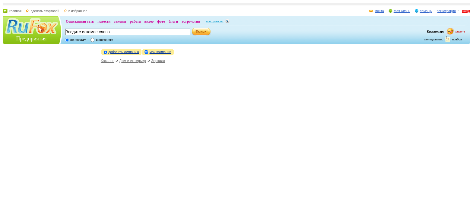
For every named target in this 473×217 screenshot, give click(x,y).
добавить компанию (123, 52)
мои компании (160, 52)
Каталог (107, 61)
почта (379, 11)
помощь (426, 11)
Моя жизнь (402, 11)
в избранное (77, 11)
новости (103, 21)
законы (120, 21)
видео (149, 21)
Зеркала (158, 61)
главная (15, 11)
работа (135, 21)
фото (161, 21)
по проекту (78, 39)
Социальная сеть (80, 21)
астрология (191, 21)
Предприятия (31, 39)
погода (460, 31)
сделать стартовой (44, 11)
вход (466, 11)
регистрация (446, 11)
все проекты (215, 21)
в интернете (104, 39)
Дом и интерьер (132, 61)
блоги (173, 21)
